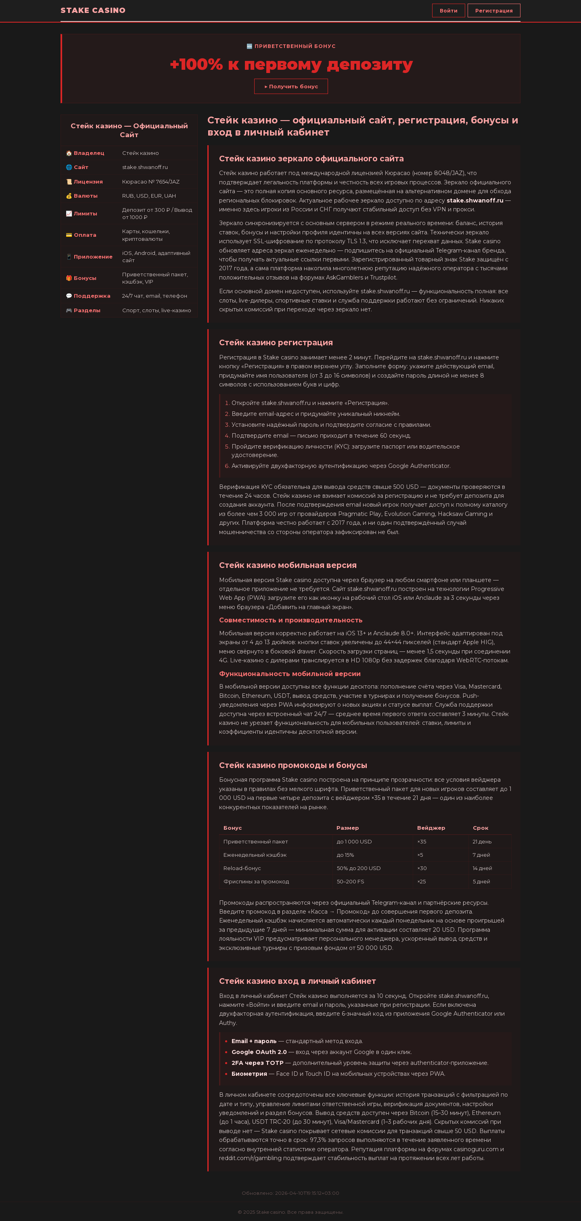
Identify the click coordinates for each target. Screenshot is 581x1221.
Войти (449, 11)
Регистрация (494, 11)
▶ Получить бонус (291, 86)
